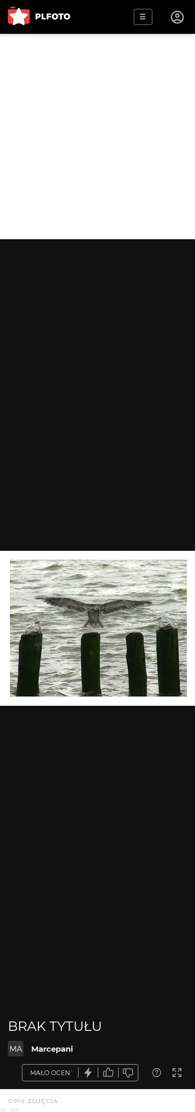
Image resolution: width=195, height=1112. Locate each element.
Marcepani (52, 1049)
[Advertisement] (97, 136)
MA (15, 1049)
